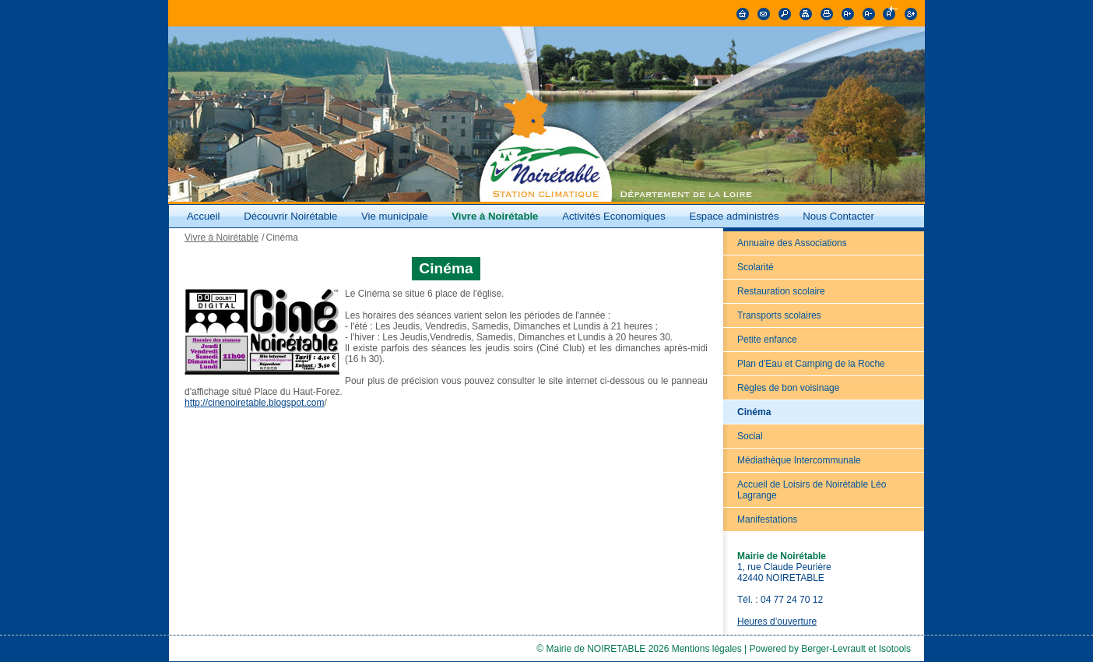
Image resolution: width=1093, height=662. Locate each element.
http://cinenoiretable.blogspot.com (254, 402)
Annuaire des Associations (792, 243)
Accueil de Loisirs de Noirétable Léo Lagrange (811, 490)
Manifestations (767, 519)
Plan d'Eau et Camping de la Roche (811, 363)
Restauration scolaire (781, 291)
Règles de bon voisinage (788, 387)
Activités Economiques (614, 216)
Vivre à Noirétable (495, 216)
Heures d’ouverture (777, 621)
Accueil (203, 216)
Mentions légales (707, 648)
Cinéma (754, 412)
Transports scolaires (779, 315)
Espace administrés (733, 216)
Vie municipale (396, 216)
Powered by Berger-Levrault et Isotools (830, 648)
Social (750, 436)
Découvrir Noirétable (290, 216)
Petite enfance (767, 339)
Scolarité (755, 267)
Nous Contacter (838, 216)
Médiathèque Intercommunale (799, 460)
